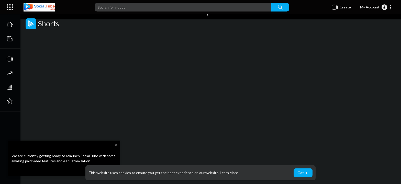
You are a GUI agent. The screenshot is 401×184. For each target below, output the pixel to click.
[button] (376, 7)
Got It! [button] (303, 172)
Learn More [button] (229, 172)
